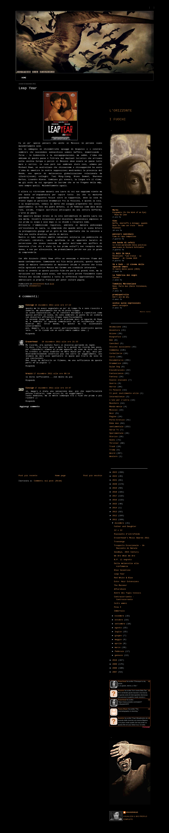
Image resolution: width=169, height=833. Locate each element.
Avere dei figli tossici (127, 593)
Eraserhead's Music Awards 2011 (131, 538)
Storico (113, 436)
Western (113, 456)
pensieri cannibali (123, 234)
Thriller (114, 443)
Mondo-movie (115, 407)
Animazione (115, 327)
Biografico (115, 337)
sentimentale (116, 427)
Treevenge (119, 542)
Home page (60, 476)
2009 (115, 664)
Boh (111, 340)
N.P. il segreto (123, 560)
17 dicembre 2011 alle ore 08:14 (52, 374)
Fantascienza (116, 373)
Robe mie (114, 423)
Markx (115, 210)
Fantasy (113, 377)
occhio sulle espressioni (126, 303)
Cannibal (114, 343)
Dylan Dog (114, 367)
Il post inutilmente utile (124, 393)
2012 (115, 516)
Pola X (117, 607)
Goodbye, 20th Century (126, 552)
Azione (112, 333)
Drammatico (35, 286)
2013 (115, 512)
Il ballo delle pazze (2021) (126, 269)
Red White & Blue (123, 578)
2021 (115, 480)
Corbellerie (115, 353)
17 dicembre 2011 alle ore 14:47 (53, 388)
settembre (120, 624)
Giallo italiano (118, 380)
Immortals (119, 611)
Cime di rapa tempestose (124, 237)
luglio (119, 632)
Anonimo (121, 690)
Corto (112, 357)
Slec (114, 221)
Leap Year (119, 574)
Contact (116, 278)
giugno (119, 636)
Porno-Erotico (117, 420)
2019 (115, 488)
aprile (119, 643)
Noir (111, 413)
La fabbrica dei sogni (124, 275)
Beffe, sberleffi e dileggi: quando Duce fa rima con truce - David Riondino (129, 225)
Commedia (114, 350)
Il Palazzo (115, 390)
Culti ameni (120, 603)
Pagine (112, 416)
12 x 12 (118, 530)
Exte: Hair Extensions (126, 581)
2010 (115, 660)
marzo (118, 647)
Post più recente (28, 476)
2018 (115, 492)
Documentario (116, 360)
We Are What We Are (124, 556)
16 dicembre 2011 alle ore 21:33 (60, 342)
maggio (119, 639)
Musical (113, 410)
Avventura (114, 330)
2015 (115, 504)
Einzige (30, 305)
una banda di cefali (123, 243)
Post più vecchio (92, 476)
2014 (115, 508)
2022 (115, 476)
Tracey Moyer (123, 709)
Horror (112, 387)
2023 (115, 472)
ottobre (119, 620)
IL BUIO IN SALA (121, 254)
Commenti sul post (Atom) (48, 481)
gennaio (119, 655)
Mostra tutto (145, 312)
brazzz (29, 374)
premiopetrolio (120, 295)
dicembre (120, 523)
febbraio (120, 651)
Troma (112, 450)
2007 (115, 672)
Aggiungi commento (30, 407)
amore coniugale (120, 306)
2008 (115, 668)
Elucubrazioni (117, 370)
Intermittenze (117, 397)
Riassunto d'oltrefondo (127, 534)
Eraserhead (31, 342)
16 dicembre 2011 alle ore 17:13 (53, 305)
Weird (112, 453)
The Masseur (120, 585)
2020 (115, 484)
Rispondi (30, 334)
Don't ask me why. (121, 297)
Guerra (112, 383)
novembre (120, 616)
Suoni (112, 440)
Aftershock (120, 589)
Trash (112, 446)
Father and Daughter (125, 526)
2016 (115, 500)
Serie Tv (114, 430)
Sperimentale (116, 433)
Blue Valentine (122, 570)
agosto (119, 628)
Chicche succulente (119, 347)
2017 (115, 496)
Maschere (114, 403)
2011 (115, 520)
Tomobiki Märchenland (124, 284)
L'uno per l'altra (119, 400)
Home (24, 78)
